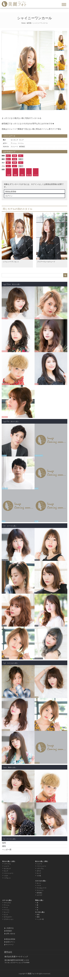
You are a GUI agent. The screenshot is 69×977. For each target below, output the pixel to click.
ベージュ (6, 910)
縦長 (4, 843)
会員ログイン (10, 942)
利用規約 (9, 931)
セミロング (7, 868)
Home (23, 23)
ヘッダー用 (6, 849)
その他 (39, 875)
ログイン (9, 196)
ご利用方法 (10, 928)
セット (39, 883)
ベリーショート (8, 873)
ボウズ (39, 871)
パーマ (39, 885)
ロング (6, 871)
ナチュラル (7, 902)
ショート (6, 866)
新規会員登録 (10, 191)
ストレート (40, 890)
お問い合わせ (10, 933)
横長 (4, 846)
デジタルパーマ (41, 888)
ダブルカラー (8, 917)
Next (51, 70)
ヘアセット (7, 878)
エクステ (39, 895)
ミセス (6, 875)
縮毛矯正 (39, 893)
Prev (4, 70)
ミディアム (7, 864)
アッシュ (6, 905)
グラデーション (8, 919)
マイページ (10, 944)
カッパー (6, 912)
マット (6, 907)
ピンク (6, 914)
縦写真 (29, 23)
